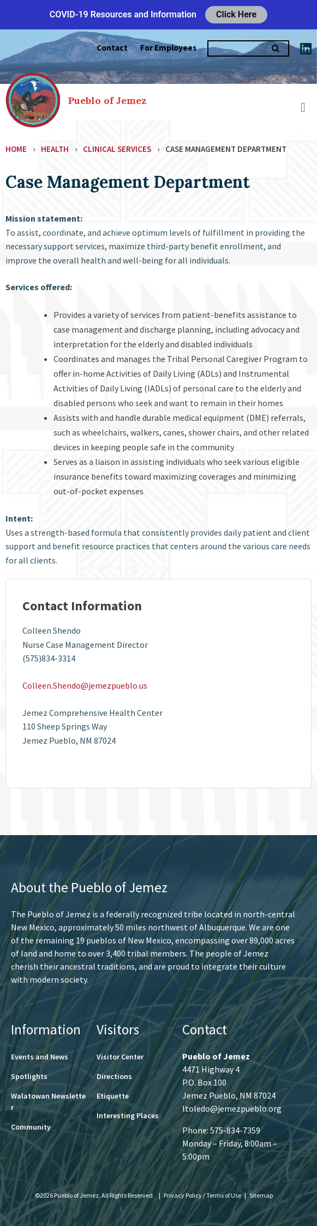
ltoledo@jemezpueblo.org (232, 1108)
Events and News (39, 1057)
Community (31, 1127)
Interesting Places (128, 1115)
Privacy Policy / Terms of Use (203, 1195)
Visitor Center (120, 1057)
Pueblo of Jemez (107, 100)
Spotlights (29, 1076)
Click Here (236, 14)
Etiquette (113, 1096)
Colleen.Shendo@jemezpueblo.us (84, 685)
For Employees (168, 47)
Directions (114, 1076)
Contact (112, 47)
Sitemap (261, 1195)
